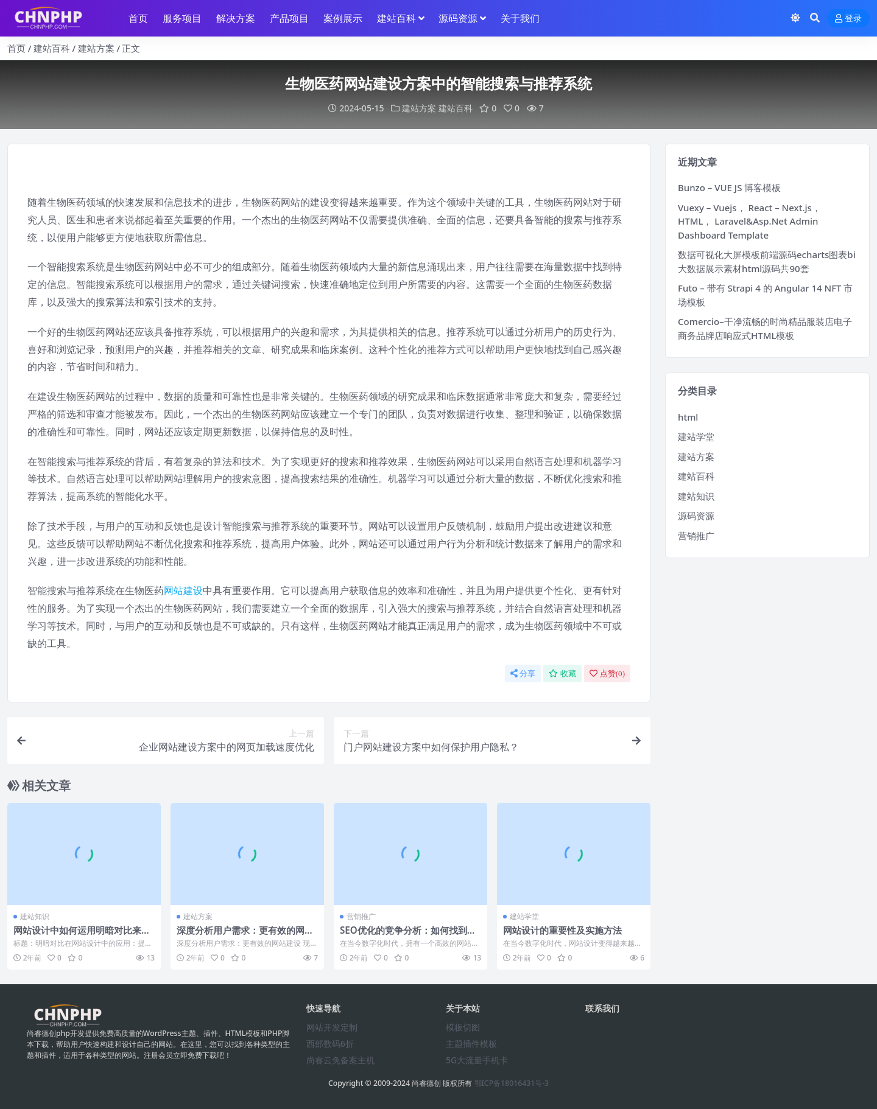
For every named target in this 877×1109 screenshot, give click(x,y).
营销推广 (361, 916)
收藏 (562, 673)
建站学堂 (524, 916)
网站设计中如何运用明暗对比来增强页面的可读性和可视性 (81, 935)
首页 (16, 48)
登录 (848, 18)
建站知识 (34, 916)
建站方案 (96, 48)
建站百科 (51, 48)
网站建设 (183, 590)
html (688, 417)
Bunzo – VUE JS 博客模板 (729, 187)
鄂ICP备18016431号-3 (511, 1083)
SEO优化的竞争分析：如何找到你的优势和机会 (408, 935)
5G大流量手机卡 (477, 1060)
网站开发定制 (331, 1027)
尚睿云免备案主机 (340, 1060)
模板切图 (463, 1027)
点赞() (607, 673)
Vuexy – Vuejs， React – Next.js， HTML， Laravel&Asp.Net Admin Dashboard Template (749, 221)
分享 (522, 673)
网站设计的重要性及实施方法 (562, 930)
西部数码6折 (330, 1043)
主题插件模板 (471, 1043)
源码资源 (696, 515)
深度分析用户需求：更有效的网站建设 (245, 935)
